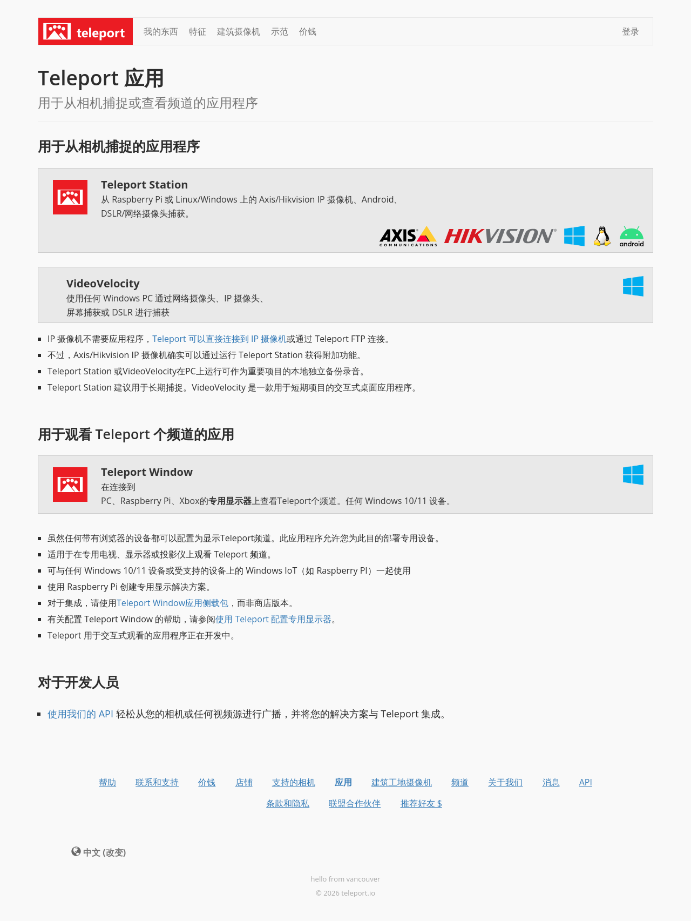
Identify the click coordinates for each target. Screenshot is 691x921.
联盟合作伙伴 (355, 803)
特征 (197, 31)
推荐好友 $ (421, 803)
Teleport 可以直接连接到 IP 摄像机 (219, 339)
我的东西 (161, 31)
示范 (279, 31)
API (585, 782)
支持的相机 (293, 782)
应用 (343, 782)
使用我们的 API (80, 713)
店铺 (244, 782)
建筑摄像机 (238, 31)
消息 (551, 782)
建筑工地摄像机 (401, 782)
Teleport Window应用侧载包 (172, 603)
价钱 (307, 31)
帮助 (107, 782)
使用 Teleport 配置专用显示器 (273, 619)
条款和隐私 (287, 803)
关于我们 (505, 782)
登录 (630, 31)
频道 (460, 782)
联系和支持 (157, 782)
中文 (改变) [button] (98, 852)
